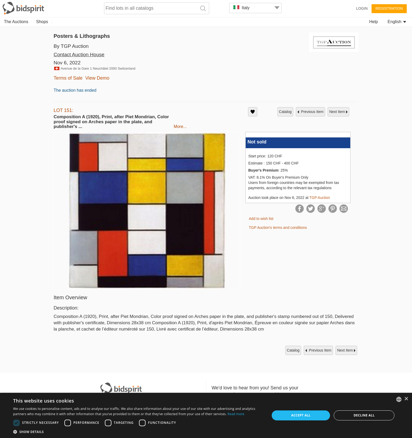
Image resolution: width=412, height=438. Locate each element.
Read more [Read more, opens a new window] (236, 414)
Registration (389, 8)
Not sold (257, 142)
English (397, 21)
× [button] (406, 399)
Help (373, 21)
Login (362, 8)
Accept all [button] (301, 415)
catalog (285, 112)
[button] (137, 431)
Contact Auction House (79, 54)
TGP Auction (319, 197)
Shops (42, 21)
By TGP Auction (71, 46)
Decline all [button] (364, 415)
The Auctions (16, 21)
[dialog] (206, 415)
